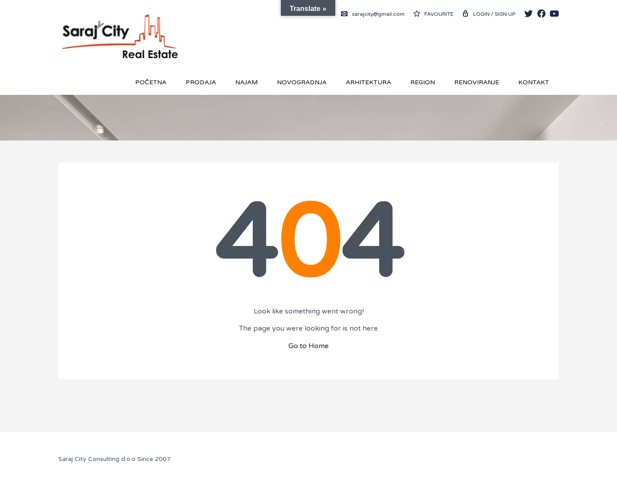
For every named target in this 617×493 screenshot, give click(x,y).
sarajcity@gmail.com (373, 14)
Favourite (433, 14)
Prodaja (201, 82)
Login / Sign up (488, 14)
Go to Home (308, 346)
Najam (246, 82)
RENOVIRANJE (476, 82)
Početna (150, 82)
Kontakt (533, 82)
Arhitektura (368, 82)
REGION (422, 82)
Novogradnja (301, 82)
